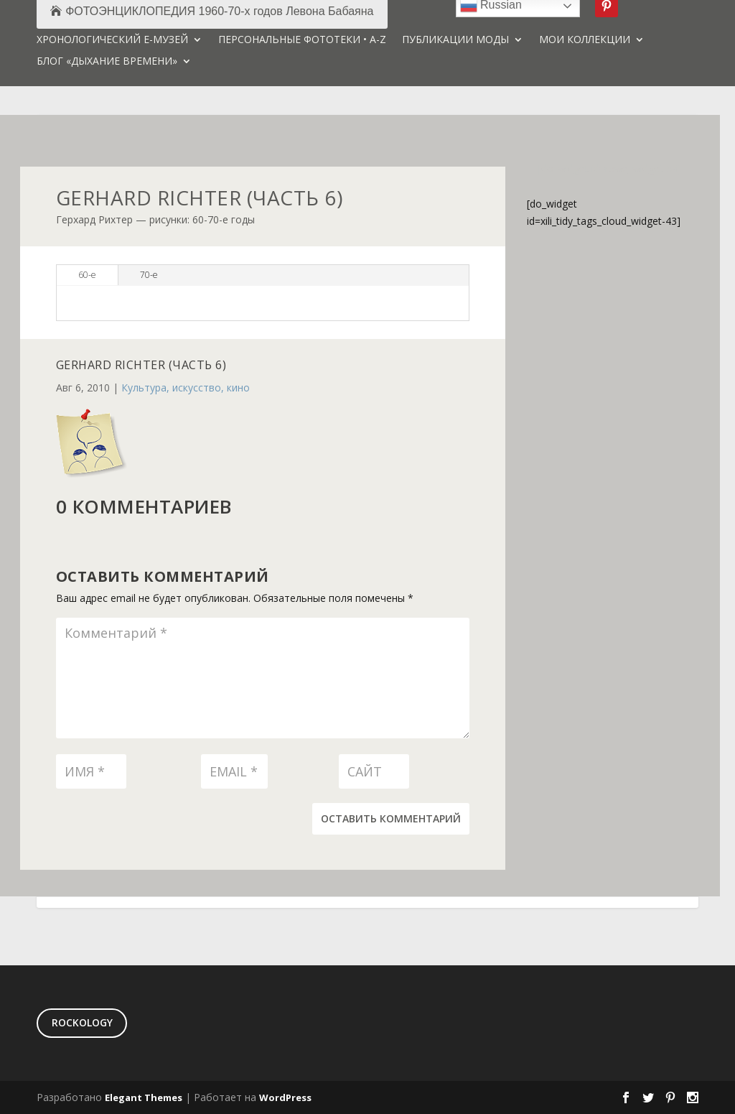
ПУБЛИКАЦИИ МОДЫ (455, 40)
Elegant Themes (143, 1097)
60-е (87, 275)
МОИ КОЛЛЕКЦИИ (584, 40)
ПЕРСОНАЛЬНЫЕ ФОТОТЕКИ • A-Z (302, 40)
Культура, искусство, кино (185, 387)
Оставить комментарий (391, 818)
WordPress (285, 1097)
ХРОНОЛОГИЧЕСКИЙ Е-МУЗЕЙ (112, 40)
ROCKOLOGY (82, 1022)
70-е (149, 275)
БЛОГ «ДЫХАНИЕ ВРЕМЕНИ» (107, 62)
